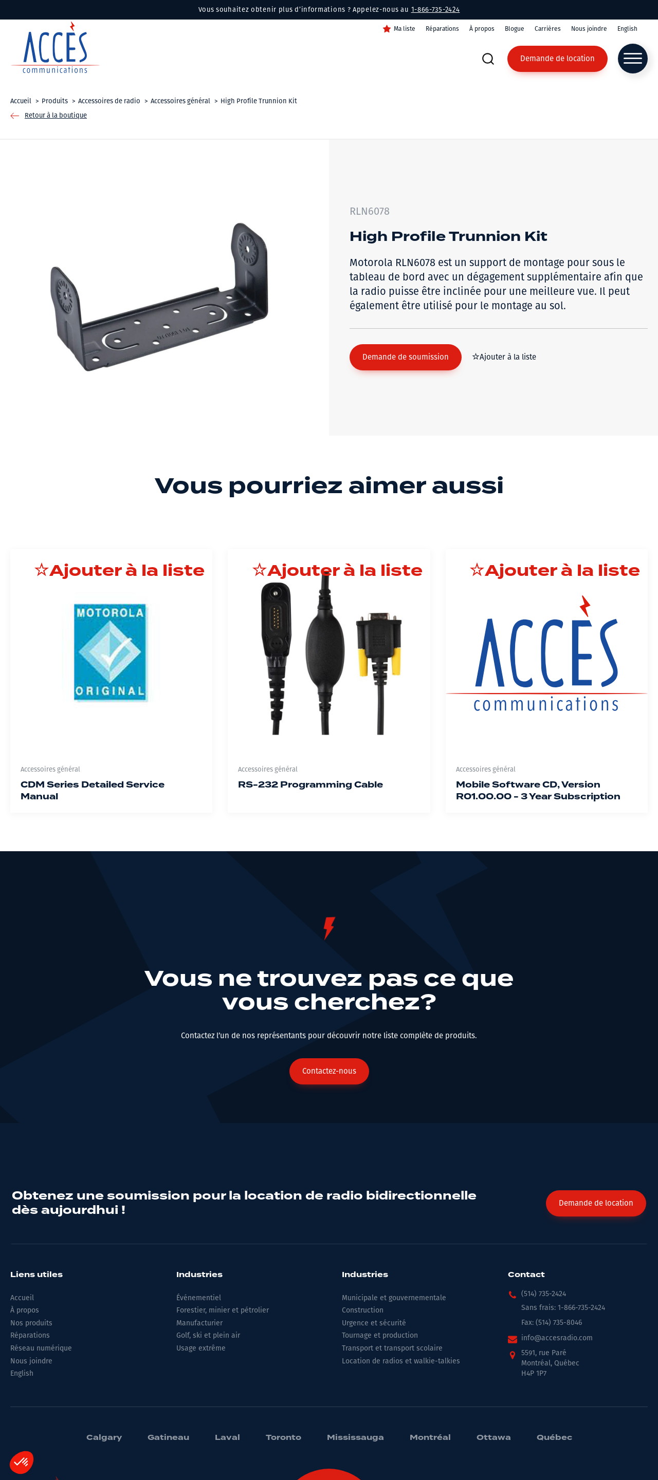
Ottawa (494, 1438)
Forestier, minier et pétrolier (222, 1310)
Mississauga (355, 1438)
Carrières (548, 28)
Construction (362, 1310)
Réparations (442, 28)
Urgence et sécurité (374, 1323)
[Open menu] (633, 58)
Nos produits (31, 1323)
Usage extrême (201, 1348)
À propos (482, 28)
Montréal (430, 1438)
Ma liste (404, 28)
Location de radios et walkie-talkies (401, 1361)
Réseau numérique (41, 1348)
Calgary (104, 1438)
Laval (227, 1438)
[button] (406, 357)
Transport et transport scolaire (392, 1348)
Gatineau (168, 1438)
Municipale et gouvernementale (394, 1298)
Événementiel (198, 1298)
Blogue (514, 28)
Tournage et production (380, 1335)
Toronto (283, 1438)
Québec (554, 1438)
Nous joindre (589, 28)
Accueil (22, 1298)
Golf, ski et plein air (208, 1335)
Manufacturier (199, 1323)
